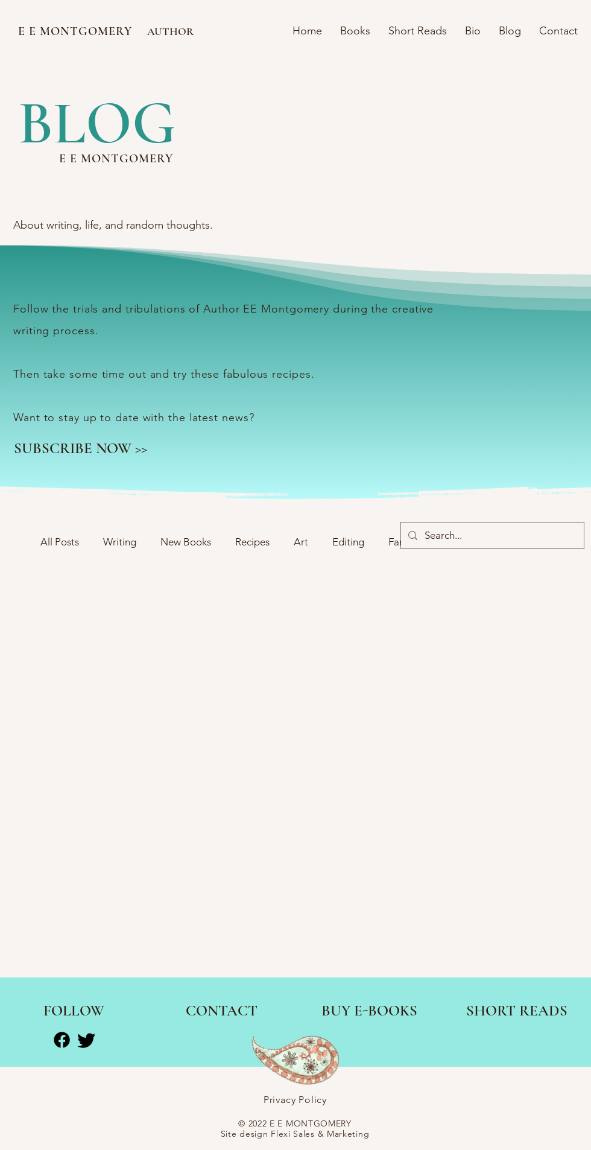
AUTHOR (170, 31)
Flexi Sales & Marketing (320, 1133)
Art (301, 542)
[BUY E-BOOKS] (369, 1011)
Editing (348, 542)
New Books (185, 542)
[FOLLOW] (73, 1011)
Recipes (252, 542)
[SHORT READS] (516, 1011)
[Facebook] (61, 1039)
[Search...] (491, 535)
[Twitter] (86, 1039)
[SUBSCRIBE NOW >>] (80, 448)
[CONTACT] (221, 1011)
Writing (119, 542)
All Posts (59, 542)
